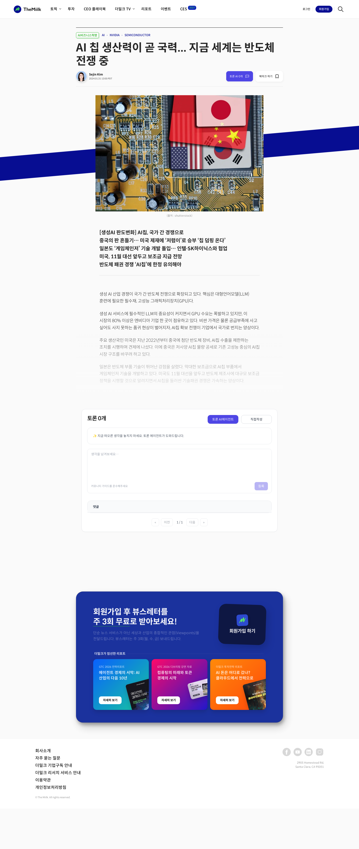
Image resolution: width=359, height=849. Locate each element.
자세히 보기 (110, 796)
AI (103, 35)
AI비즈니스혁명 (87, 35)
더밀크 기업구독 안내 (53, 765)
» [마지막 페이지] (204, 522)
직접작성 (256, 419)
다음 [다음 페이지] (192, 522)
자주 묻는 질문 (47, 758)
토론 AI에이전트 (223, 419)
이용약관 (43, 780)
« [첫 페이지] (155, 522)
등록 (261, 486)
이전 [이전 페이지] (167, 522)
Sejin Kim (96, 74)
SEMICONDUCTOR (137, 35)
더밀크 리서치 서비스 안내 (58, 772)
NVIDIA (115, 35)
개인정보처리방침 (50, 787)
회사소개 (43, 750)
